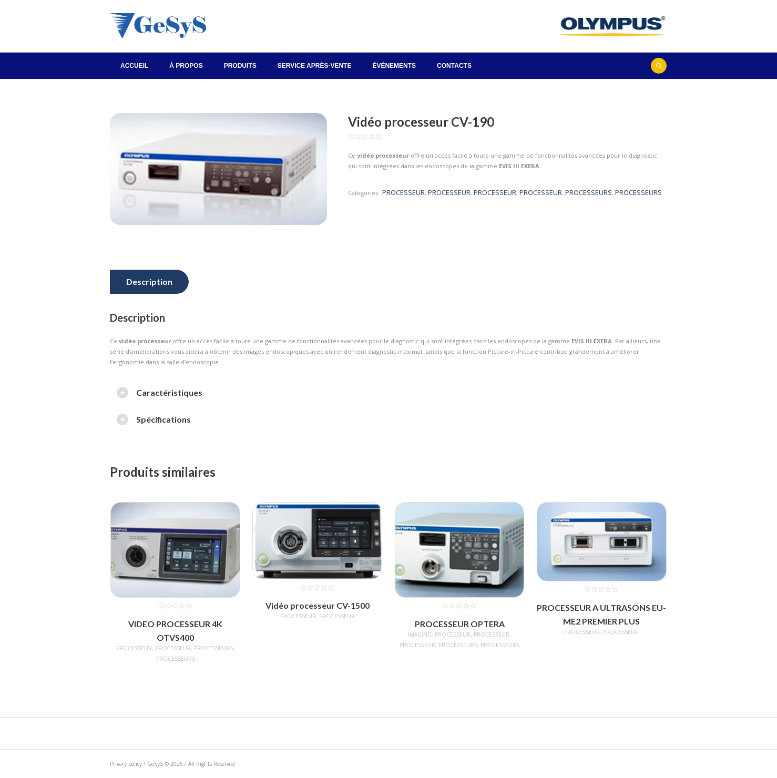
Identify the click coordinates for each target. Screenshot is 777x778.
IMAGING (420, 634)
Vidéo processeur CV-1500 (317, 605)
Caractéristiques (169, 392)
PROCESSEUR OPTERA (460, 624)
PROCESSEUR (403, 192)
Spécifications (163, 419)
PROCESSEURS (588, 192)
